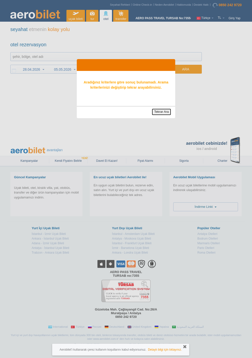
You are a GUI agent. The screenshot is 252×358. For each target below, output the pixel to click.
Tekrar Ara (161, 112)
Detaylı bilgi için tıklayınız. (165, 349)
